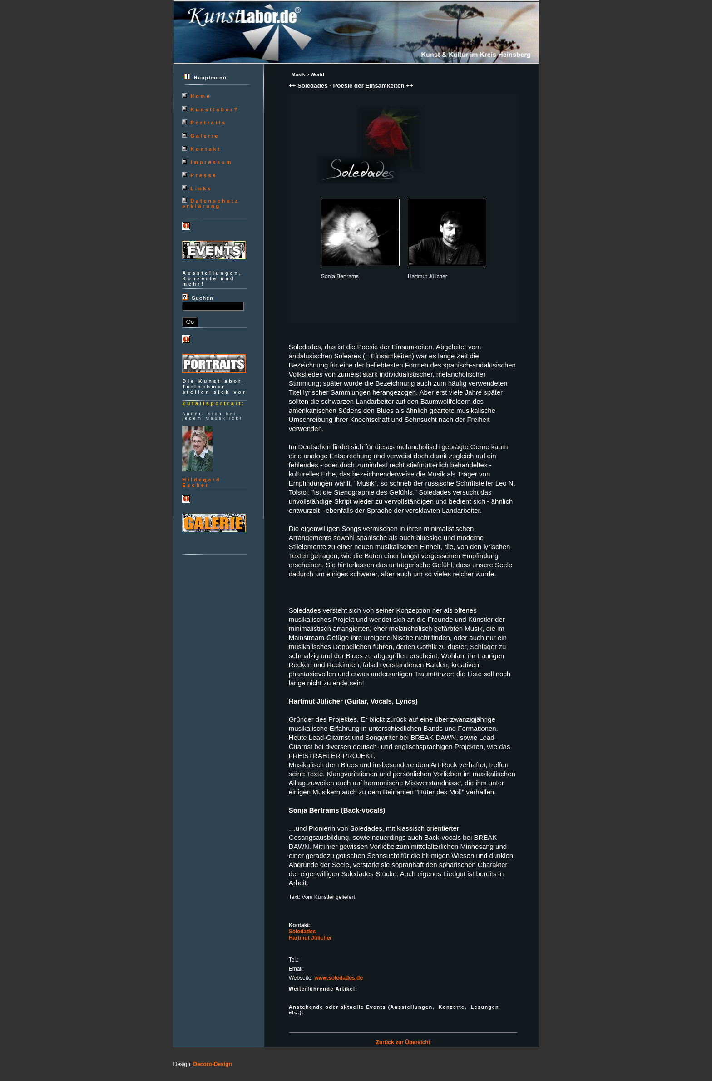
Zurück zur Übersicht (403, 1042)
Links (201, 188)
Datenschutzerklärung (210, 203)
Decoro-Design (212, 1064)
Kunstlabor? (214, 109)
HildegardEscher (201, 482)
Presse (203, 175)
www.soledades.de (338, 978)
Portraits (208, 122)
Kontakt (205, 149)
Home (200, 96)
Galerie (204, 136)
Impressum (211, 162)
